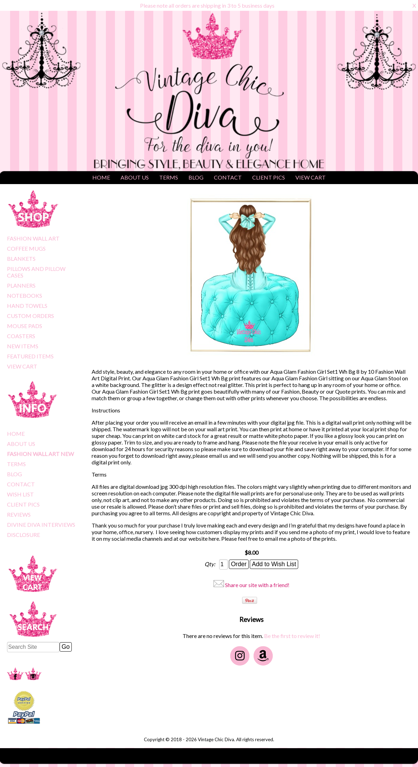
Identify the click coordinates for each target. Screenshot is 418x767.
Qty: (210, 564)
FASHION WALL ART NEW (40, 453)
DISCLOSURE (23, 534)
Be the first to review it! (292, 635)
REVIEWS (19, 514)
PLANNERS (21, 285)
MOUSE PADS (24, 325)
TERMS (168, 177)
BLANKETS (21, 258)
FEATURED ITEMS (30, 356)
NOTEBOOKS (24, 295)
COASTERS (21, 336)
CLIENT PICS (268, 177)
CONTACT (228, 177)
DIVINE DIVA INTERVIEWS (41, 524)
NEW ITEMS (22, 346)
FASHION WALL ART (33, 238)
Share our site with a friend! (257, 585)
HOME (101, 177)
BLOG (195, 177)
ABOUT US (135, 177)
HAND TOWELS (27, 305)
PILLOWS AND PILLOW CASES (36, 272)
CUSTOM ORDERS (30, 315)
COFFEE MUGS (26, 248)
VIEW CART (310, 177)
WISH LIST (20, 494)
